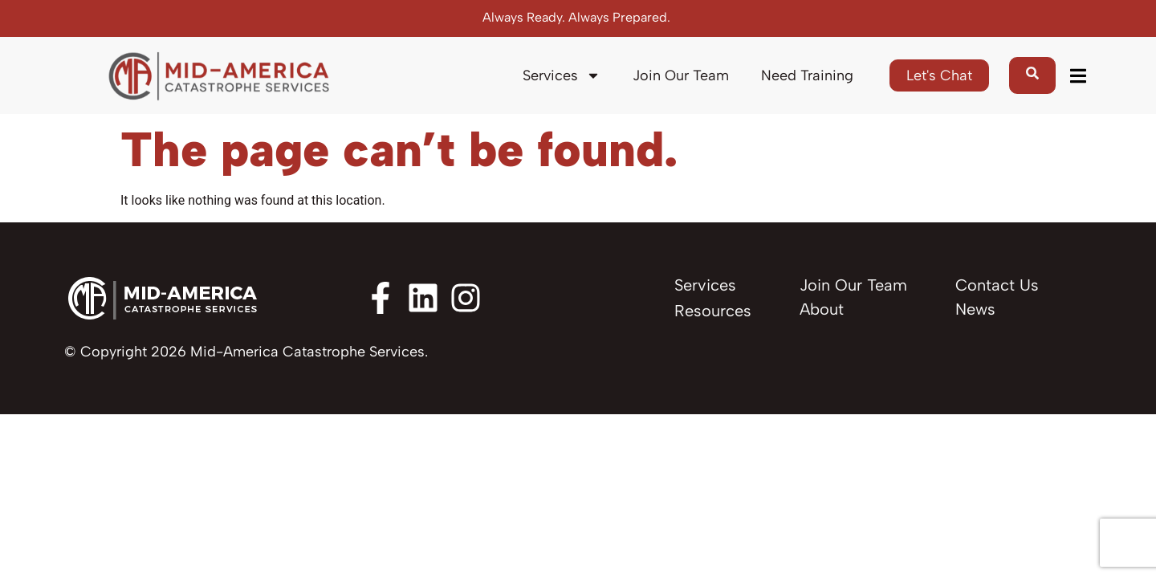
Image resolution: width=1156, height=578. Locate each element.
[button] (1078, 76)
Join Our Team (681, 75)
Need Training (807, 75)
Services (561, 75)
